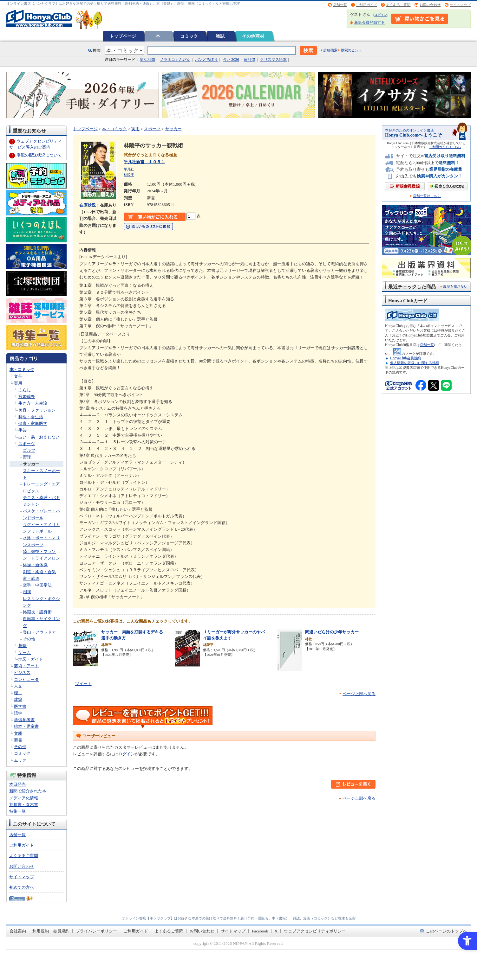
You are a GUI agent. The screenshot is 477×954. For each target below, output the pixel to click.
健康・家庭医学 (32, 423)
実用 (18, 383)
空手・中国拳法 (37, 585)
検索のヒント (351, 50)
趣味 (22, 645)
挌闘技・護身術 (37, 612)
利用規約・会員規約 (50, 931)
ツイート (83, 683)
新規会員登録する (369, 22)
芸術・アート (26, 665)
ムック (20, 760)
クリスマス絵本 (273, 59)
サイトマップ (460, 5)
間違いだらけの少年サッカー (332, 632)
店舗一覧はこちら (427, 196)
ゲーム (24, 652)
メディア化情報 (23, 798)
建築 (18, 699)
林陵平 (129, 174)
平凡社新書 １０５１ (144, 161)
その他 (29, 639)
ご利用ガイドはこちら (445, 147)
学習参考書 (24, 719)
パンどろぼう (206, 59)
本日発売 (17, 784)
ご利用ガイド (366, 5)
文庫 (18, 733)
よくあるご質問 (398, 5)
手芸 (22, 430)
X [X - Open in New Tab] (276, 931)
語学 (18, 713)
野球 (27, 457)
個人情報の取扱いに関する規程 (414, 363)
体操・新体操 (35, 564)
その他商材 (253, 36)
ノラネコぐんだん (175, 59)
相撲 (27, 591)
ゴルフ (29, 450)
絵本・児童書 (26, 726)
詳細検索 (330, 50)
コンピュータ (26, 679)
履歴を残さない (455, 286)
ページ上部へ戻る (359, 693)
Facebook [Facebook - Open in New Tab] (260, 931)
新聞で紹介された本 (27, 791)
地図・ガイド (30, 659)
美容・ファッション (37, 410)
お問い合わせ (430, 5)
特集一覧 (17, 811)
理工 (18, 692)
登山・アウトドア (39, 632)
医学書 (20, 706)
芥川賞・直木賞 (23, 804)
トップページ (122, 36)
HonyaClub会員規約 (405, 358)
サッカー (31, 464)
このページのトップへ (446, 931)
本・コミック (22, 369)
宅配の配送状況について (39, 155)
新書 (18, 740)
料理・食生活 (30, 416)
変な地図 (147, 59)
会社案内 (18, 931)
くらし (24, 389)
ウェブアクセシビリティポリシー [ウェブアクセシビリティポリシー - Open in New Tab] (315, 931)
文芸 (18, 376)
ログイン (380, 14)
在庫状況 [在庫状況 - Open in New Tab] (87, 205)
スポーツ (26, 443)
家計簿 (249, 59)
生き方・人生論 (32, 403)
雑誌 (220, 36)
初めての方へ (21, 887)
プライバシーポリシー (96, 931)
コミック (189, 36)
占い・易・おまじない (39, 437)
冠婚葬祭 (26, 396)
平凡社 (129, 169)
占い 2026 (231, 59)
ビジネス (22, 672)
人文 (18, 686)
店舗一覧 (340, 5)
